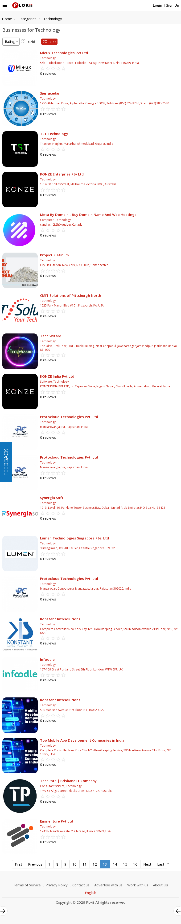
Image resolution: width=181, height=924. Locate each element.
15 (125, 864)
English (90, 892)
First (18, 864)
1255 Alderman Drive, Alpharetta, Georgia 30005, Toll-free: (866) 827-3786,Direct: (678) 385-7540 (104, 103)
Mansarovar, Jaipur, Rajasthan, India (64, 427)
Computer (47, 220)
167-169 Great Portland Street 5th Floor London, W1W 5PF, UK (81, 669)
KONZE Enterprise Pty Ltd (62, 174)
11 (84, 864)
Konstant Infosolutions (60, 619)
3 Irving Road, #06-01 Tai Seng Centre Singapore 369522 (77, 548)
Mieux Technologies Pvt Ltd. (64, 52)
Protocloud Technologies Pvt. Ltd (69, 416)
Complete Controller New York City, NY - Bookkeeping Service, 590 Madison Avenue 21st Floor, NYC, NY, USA (109, 631)
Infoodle (47, 659)
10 (74, 864)
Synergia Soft (51, 497)
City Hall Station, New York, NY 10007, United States (74, 265)
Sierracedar (50, 93)
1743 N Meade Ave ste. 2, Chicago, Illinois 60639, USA (75, 831)
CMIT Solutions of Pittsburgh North (70, 295)
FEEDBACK (6, 462)
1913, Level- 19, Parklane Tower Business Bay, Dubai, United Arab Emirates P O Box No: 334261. (104, 508)
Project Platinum (54, 255)
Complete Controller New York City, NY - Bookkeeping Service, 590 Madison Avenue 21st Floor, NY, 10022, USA (105, 752)
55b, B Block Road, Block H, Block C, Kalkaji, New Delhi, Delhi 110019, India (89, 63)
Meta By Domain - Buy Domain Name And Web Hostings (88, 214)
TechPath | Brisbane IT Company (68, 780)
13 (105, 864)
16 (135, 864)
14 (115, 864)
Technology (52, 18)
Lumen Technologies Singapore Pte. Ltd (74, 538)
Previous (35, 864)
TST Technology (54, 133)
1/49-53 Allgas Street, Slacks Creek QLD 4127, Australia (76, 791)
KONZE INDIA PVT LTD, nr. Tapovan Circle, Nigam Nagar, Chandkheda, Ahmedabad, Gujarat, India (105, 386)
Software (46, 382)
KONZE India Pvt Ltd (57, 376)
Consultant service (52, 786)
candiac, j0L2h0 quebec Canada (61, 225)
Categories (28, 18)
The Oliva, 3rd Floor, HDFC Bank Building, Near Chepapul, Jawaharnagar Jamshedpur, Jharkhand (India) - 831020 (109, 348)
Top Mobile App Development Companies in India (82, 740)
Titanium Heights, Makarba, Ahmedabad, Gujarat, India (76, 144)
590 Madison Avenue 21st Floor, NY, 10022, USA (72, 710)
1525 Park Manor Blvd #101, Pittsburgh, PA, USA (72, 305)
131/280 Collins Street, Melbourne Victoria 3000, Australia (78, 184)
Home (7, 18)
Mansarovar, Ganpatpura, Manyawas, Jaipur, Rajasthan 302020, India (85, 589)
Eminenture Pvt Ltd (56, 821)
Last (160, 864)
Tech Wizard (50, 335)
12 (95, 864)
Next (147, 864)
